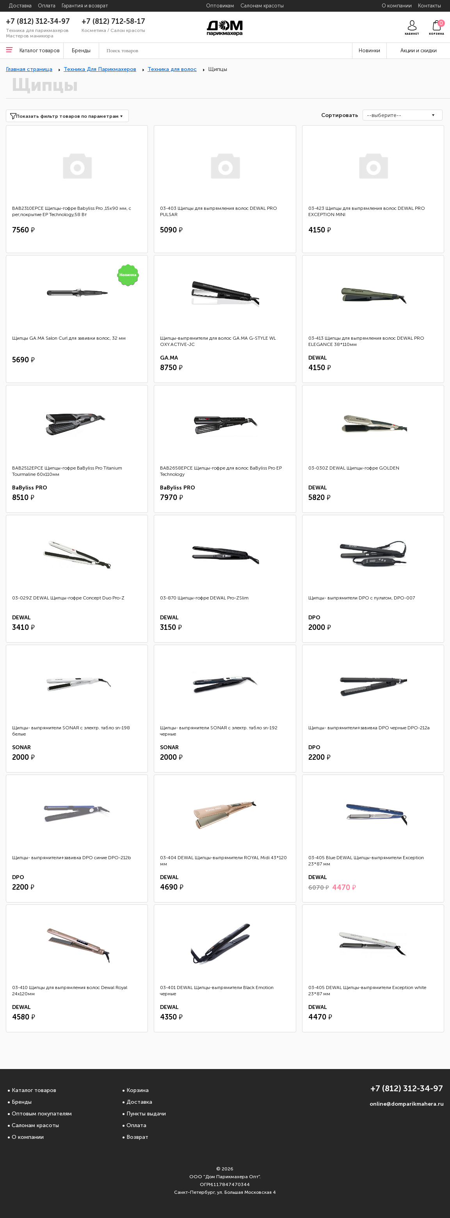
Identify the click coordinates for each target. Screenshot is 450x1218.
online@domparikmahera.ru (407, 1104)
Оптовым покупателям (42, 1113)
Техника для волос (172, 69)
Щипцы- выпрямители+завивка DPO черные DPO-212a (369, 727)
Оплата (136, 1125)
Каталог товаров (34, 1090)
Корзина (137, 1090)
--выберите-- (384, 115)
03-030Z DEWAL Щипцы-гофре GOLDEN (353, 468)
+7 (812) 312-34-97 (38, 21)
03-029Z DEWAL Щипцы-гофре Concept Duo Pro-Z (68, 598)
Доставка (139, 1102)
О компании (28, 1137)
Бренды (22, 1102)
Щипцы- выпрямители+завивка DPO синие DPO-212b (71, 857)
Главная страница (29, 69)
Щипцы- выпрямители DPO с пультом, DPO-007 (361, 598)
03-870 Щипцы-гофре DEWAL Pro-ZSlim (204, 598)
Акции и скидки (418, 50)
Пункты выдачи (146, 1113)
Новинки (369, 50)
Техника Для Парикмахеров (100, 69)
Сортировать (338, 115)
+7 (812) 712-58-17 (113, 21)
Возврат (137, 1137)
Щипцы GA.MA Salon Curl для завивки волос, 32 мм (69, 338)
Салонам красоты (35, 1125)
